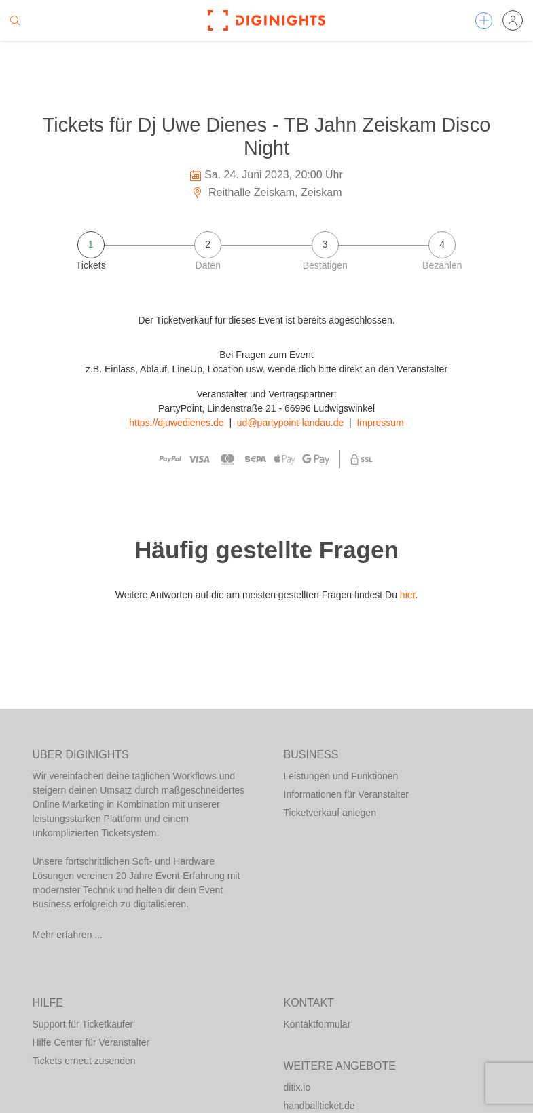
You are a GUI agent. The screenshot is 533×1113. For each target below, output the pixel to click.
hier (408, 594)
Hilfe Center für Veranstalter (91, 1042)
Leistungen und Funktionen (341, 775)
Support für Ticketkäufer (83, 1024)
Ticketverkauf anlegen (330, 812)
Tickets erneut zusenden (84, 1060)
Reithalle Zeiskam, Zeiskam (266, 192)
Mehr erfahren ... (68, 934)
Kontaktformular (317, 1024)
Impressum (379, 422)
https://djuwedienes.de (176, 422)
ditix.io (297, 1087)
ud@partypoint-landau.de (290, 422)
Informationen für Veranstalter (346, 794)
